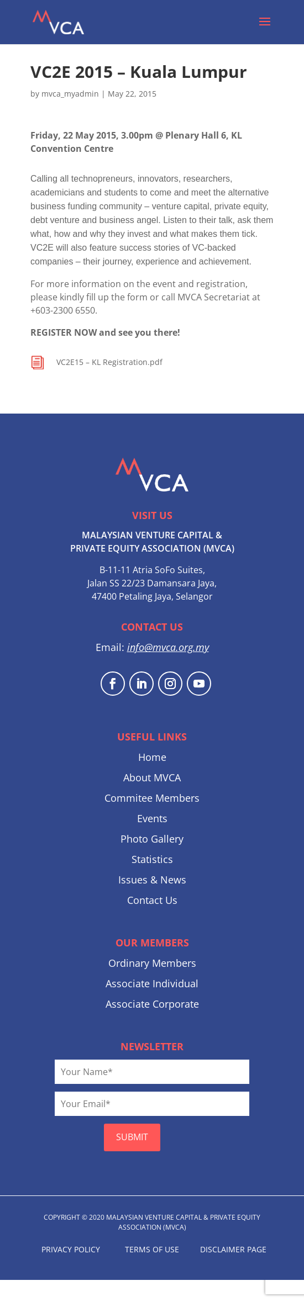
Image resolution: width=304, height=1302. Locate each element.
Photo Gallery (152, 838)
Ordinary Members (152, 963)
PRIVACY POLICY (70, 1249)
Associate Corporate (152, 1003)
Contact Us (152, 900)
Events (152, 818)
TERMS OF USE (152, 1249)
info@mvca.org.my (168, 647)
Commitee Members (152, 798)
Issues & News (152, 879)
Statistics (152, 859)
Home (152, 757)
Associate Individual (152, 983)
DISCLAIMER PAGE (233, 1249)
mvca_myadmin (70, 93)
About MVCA (152, 777)
